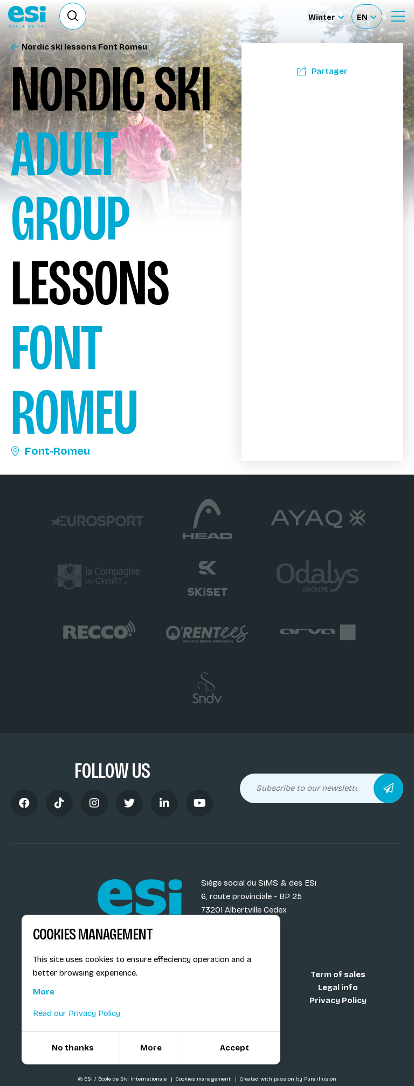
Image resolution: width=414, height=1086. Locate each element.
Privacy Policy (338, 1000)
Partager (322, 71)
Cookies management (203, 1079)
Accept (234, 1048)
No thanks (73, 1048)
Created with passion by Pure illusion (287, 1079)
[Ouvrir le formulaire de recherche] (72, 16)
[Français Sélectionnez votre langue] (366, 16)
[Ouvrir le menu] (398, 16)
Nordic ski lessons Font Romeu (79, 47)
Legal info (338, 987)
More (43, 992)
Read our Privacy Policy (76, 1013)
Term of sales (337, 974)
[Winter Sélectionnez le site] (326, 16)
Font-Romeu (50, 450)
